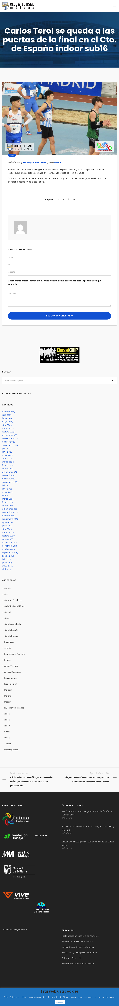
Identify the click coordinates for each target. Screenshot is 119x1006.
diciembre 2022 (9, 435)
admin (57, 162)
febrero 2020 (8, 536)
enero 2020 (7, 539)
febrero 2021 (8, 502)
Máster (7, 702)
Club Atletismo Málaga (14, 606)
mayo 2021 (7, 492)
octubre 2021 (8, 479)
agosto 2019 (8, 556)
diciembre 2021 (9, 472)
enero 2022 (7, 468)
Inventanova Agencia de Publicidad (78, 964)
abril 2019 (6, 569)
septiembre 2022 (10, 445)
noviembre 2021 (9, 475)
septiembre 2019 (10, 552)
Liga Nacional (10, 684)
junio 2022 (7, 452)
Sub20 (7, 732)
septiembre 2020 (10, 519)
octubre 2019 (8, 549)
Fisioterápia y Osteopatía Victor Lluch (79, 952)
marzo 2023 (8, 428)
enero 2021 (7, 505)
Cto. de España (11, 630)
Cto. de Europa (11, 636)
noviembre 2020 (10, 512)
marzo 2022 (8, 462)
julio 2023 (6, 415)
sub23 (7, 738)
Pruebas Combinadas (14, 708)
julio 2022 (6, 448)
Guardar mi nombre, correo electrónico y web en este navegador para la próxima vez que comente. (55, 282)
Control (7, 612)
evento (7, 648)
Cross (6, 618)
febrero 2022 (8, 465)
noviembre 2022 (10, 438)
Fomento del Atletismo (14, 654)
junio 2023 (7, 418)
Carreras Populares (13, 600)
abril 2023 (7, 425)
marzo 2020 (8, 532)
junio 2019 (7, 562)
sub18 (7, 726)
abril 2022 (7, 458)
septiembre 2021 (10, 482)
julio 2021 (6, 485)
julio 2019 (6, 559)
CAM (6, 594)
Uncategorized (11, 750)
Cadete (7, 588)
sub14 (7, 714)
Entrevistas (9, 642)
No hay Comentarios (34, 162)
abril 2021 (6, 495)
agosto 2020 (8, 522)
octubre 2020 (8, 515)
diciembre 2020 (9, 509)
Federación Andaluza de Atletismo (78, 941)
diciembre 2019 (9, 542)
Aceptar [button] (60, 1002)
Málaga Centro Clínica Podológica (78, 947)
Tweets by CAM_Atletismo (14, 930)
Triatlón (7, 744)
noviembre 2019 (9, 546)
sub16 (11, 155)
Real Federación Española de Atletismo (80, 936)
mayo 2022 (7, 455)
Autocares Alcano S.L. (72, 958)
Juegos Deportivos (12, 672)
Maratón (8, 690)
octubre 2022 (8, 442)
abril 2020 (7, 529)
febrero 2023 (8, 432)
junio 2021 (7, 489)
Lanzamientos (10, 678)
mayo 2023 (7, 421)
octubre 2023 (8, 411)
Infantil (7, 660)
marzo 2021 (7, 499)
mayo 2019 (7, 566)
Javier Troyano (11, 666)
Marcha (7, 696)
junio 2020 (7, 526)
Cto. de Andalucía (12, 624)
